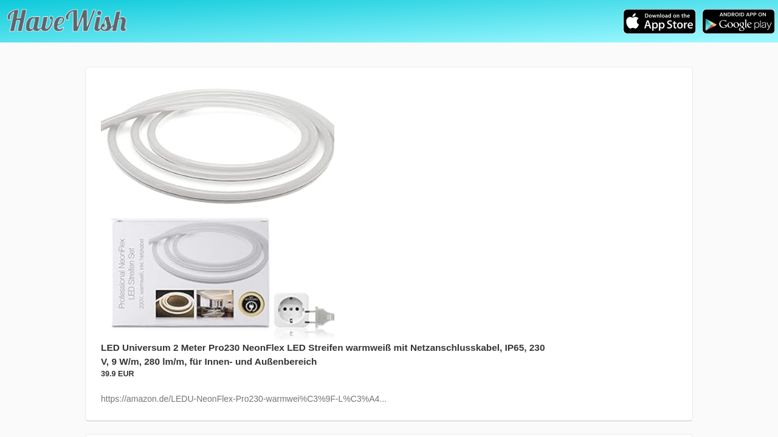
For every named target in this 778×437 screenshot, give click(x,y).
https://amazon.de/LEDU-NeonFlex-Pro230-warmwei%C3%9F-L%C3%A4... (244, 399)
